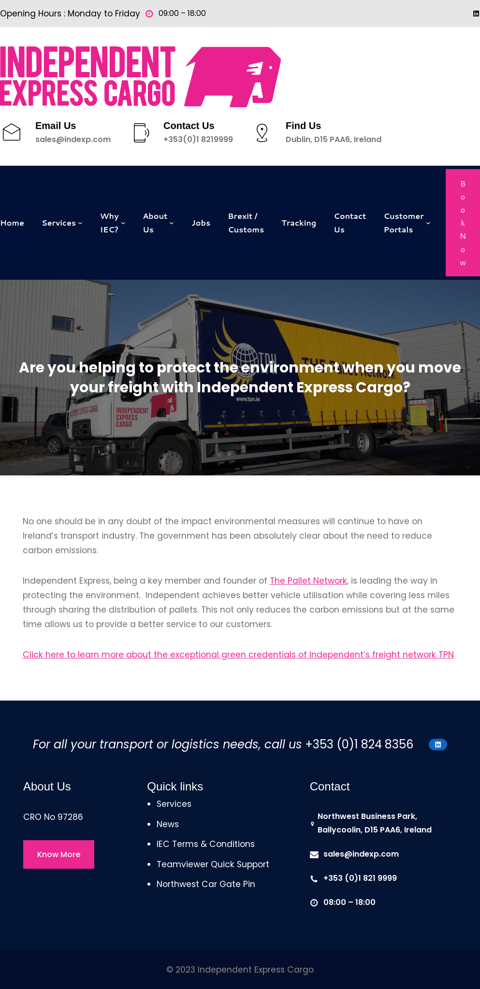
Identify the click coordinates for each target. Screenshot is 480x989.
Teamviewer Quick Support (213, 864)
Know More (58, 854)
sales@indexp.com (73, 139)
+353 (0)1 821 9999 (360, 878)
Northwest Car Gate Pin (206, 884)
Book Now (463, 223)
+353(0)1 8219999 (198, 139)
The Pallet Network (308, 581)
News (168, 824)
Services (174, 804)
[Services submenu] (80, 222)
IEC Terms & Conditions (206, 844)
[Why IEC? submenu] (123, 222)
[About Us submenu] (171, 222)
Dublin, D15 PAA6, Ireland (333, 139)
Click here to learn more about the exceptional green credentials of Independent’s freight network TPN (238, 654)
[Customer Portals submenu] (428, 222)
